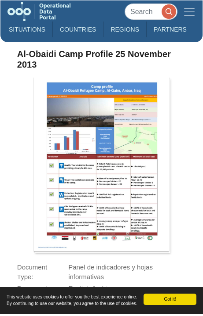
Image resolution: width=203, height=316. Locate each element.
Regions (125, 29)
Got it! (170, 299)
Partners (170, 29)
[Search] (151, 12)
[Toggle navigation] (189, 12)
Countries (78, 29)
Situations (27, 29)
